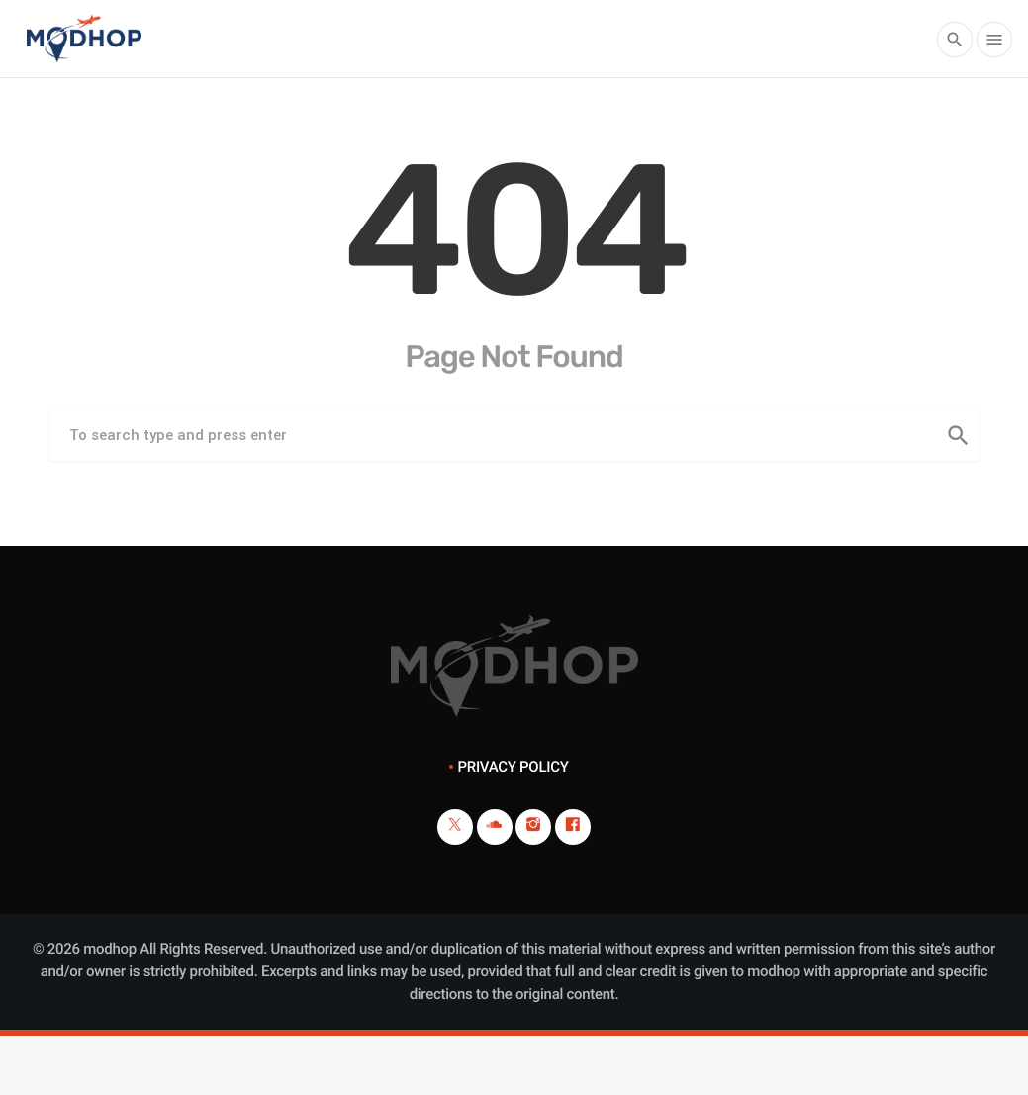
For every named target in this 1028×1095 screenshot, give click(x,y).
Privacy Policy (512, 767)
